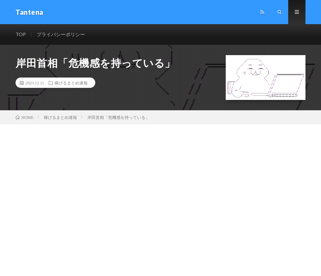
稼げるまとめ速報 (71, 83)
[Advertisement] (160, 176)
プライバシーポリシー (61, 34)
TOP (21, 34)
